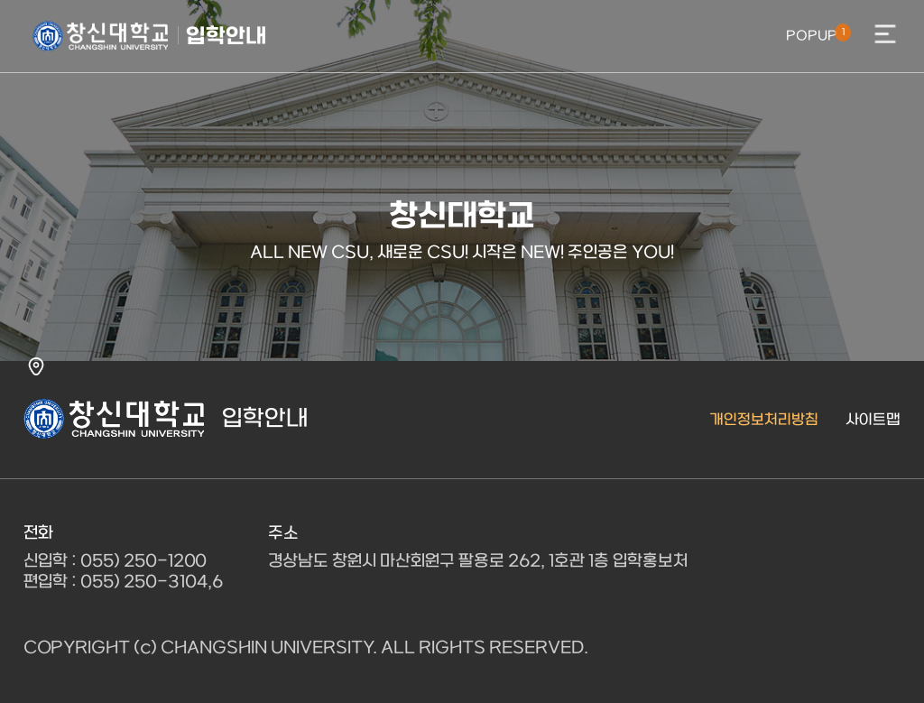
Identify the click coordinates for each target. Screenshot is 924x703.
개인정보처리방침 (763, 420)
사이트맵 (873, 420)
